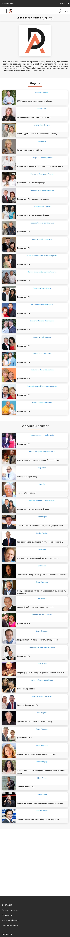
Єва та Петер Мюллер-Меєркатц (42, 451)
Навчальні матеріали (10, 925)
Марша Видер (42, 761)
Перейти (48, 17)
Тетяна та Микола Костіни (42, 402)
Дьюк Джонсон (42, 631)
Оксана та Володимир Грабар (42, 174)
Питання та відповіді (10, 910)
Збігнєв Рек (42, 664)
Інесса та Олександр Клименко (42, 223)
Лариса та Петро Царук (42, 288)
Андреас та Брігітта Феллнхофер (42, 500)
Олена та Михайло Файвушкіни (42, 321)
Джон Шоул (42, 598)
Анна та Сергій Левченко (42, 239)
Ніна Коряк (42, 141)
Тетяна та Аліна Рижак (42, 206)
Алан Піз (42, 484)
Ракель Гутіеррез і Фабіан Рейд (42, 435)
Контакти (64, 3)
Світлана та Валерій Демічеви (42, 370)
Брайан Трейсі (42, 533)
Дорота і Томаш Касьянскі (42, 615)
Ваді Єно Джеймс (42, 92)
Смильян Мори (42, 810)
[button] (7, 3)
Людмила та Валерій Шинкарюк (42, 190)
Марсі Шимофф (42, 745)
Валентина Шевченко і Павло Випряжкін (42, 255)
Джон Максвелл (42, 582)
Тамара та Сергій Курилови (41, 157)
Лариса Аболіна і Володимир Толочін (42, 272)
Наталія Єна (42, 108)
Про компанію (7, 915)
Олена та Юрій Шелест (42, 337)
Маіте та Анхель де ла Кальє (42, 680)
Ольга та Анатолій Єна (42, 353)
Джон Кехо (42, 566)
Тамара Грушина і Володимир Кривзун (42, 386)
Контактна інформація (10, 920)
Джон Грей (42, 549)
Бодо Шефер (42, 517)
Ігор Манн (42, 468)
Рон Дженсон (42, 794)
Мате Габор (42, 778)
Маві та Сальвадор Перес (42, 696)
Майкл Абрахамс (42, 729)
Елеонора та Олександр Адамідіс (42, 647)
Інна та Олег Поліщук (42, 125)
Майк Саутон (42, 712)
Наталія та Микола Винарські (42, 304)
